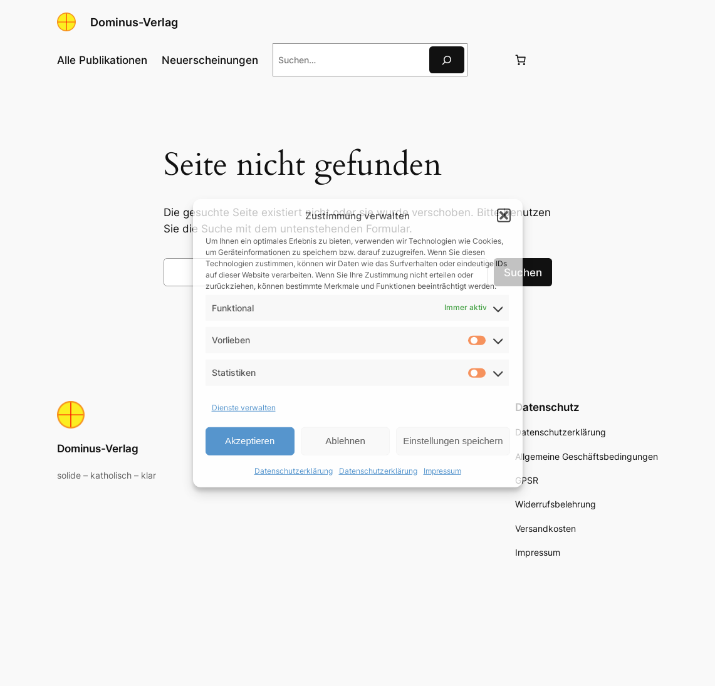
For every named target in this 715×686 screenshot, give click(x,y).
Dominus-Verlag (134, 22)
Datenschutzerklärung (293, 471)
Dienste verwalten (244, 407)
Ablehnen (345, 440)
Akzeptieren (249, 440)
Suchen (523, 272)
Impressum (442, 471)
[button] (504, 215)
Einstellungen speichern (453, 440)
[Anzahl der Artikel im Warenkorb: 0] (520, 60)
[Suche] (446, 59)
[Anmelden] (489, 60)
